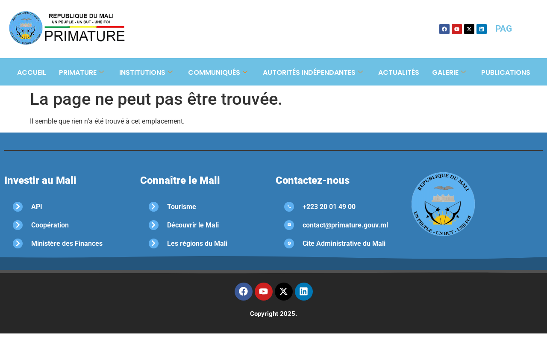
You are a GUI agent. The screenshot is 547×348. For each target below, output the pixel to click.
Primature (81, 72)
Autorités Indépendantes (313, 72)
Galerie (449, 72)
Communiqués (217, 72)
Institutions (146, 72)
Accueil (31, 72)
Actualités (398, 72)
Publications (505, 72)
